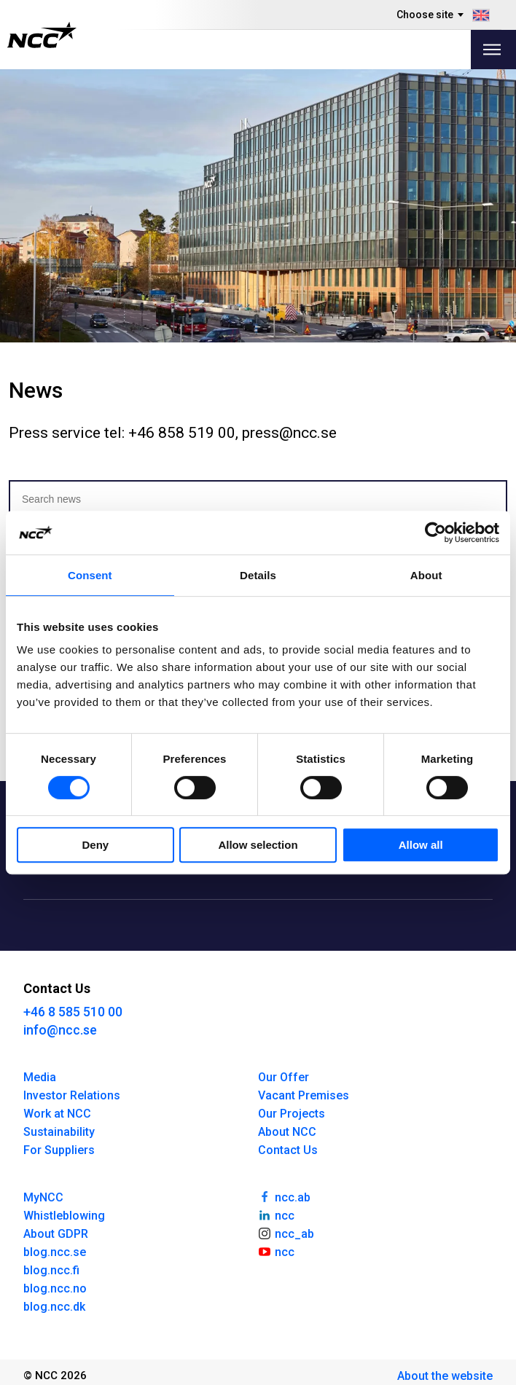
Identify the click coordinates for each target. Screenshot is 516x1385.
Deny (95, 845)
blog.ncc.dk (54, 1307)
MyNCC (43, 1197)
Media (39, 1077)
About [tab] (426, 575)
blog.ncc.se (54, 1252)
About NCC (287, 1132)
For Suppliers (59, 1150)
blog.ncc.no (55, 1288)
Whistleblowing (64, 1216)
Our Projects (291, 1114)
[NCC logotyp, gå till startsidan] (42, 35)
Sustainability (59, 1132)
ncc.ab (284, 1196)
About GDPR (55, 1234)
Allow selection (257, 845)
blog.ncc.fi (51, 1270)
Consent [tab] (90, 575)
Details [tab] (258, 575)
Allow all (421, 845)
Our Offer (283, 1077)
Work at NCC (57, 1114)
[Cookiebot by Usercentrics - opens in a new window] (435, 533)
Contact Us (288, 1150)
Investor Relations (71, 1095)
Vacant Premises (303, 1095)
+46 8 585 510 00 (72, 1011)
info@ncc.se (60, 1029)
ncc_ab (286, 1233)
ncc (276, 1215)
